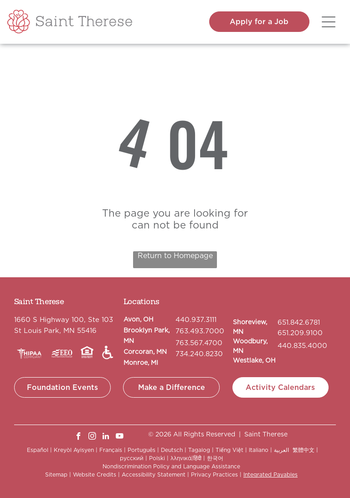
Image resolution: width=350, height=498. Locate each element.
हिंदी (197, 458)
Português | (143, 449)
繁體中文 (303, 449)
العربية (281, 449)
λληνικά (180, 458)
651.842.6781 (299, 322)
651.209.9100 (300, 333)
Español (37, 449)
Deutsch (172, 449)
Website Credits (94, 474)
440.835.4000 (302, 346)
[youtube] (119, 437)
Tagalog (199, 449)
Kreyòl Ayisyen (74, 449)
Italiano (258, 449)
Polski (157, 458)
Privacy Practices (214, 474)
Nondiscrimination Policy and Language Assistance (171, 466)
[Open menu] (328, 22)
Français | (112, 449)
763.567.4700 (198, 343)
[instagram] (92, 437)
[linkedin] (106, 437)
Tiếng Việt (229, 449)
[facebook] (78, 437)
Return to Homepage (175, 255)
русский (132, 458)
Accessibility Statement (153, 474)
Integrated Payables (270, 474)
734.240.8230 (199, 354)
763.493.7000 (199, 331)
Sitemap (56, 474)
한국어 (215, 458)
